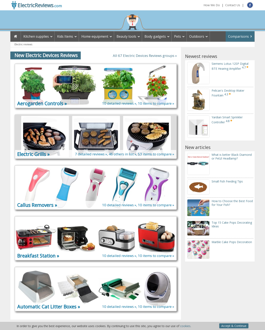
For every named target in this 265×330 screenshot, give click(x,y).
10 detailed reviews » (119, 103)
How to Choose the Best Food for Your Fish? (232, 203)
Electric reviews (23, 44)
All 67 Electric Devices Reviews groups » (145, 55)
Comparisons (238, 36)
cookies (185, 326)
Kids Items (65, 36)
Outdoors (196, 36)
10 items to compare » (156, 103)
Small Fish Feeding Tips (227, 181)
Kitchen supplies (36, 36)
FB (250, 5)
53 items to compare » (156, 154)
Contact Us (232, 5)
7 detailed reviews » (91, 154)
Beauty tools (126, 36)
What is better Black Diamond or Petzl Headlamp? (232, 156)
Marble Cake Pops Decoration (232, 242)
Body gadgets (155, 36)
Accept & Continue (233, 326)
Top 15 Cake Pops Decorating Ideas (232, 224)
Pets (177, 36)
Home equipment (94, 36)
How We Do (212, 5)
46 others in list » (122, 154)
